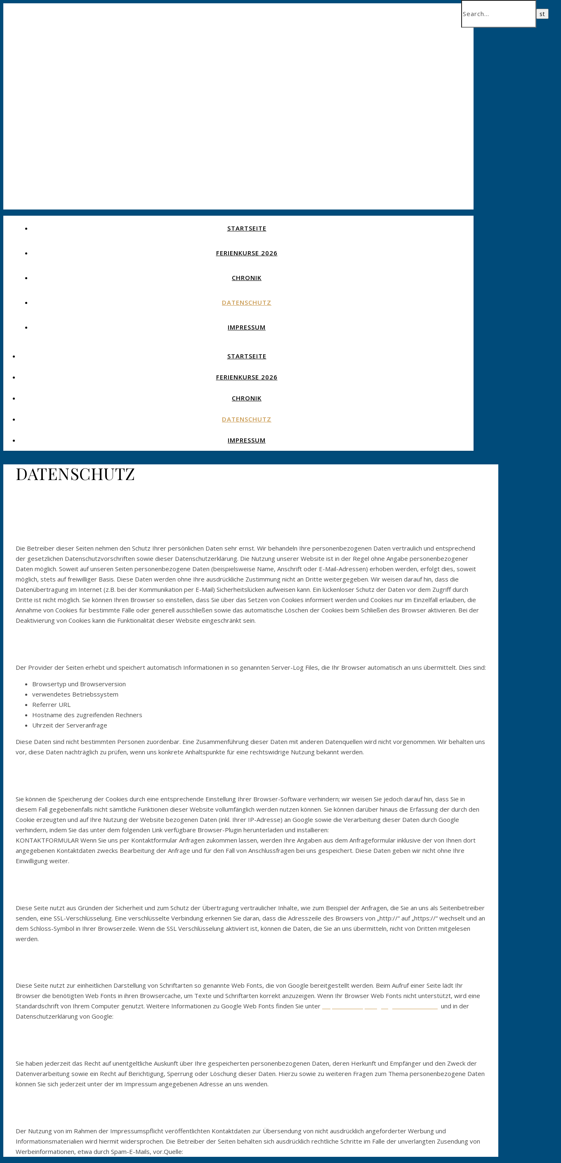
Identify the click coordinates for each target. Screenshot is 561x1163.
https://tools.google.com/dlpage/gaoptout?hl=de (400, 830)
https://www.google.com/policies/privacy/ (174, 1016)
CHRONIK (247, 277)
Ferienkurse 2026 (247, 253)
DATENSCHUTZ (246, 302)
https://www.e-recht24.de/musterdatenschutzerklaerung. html (274, 1151)
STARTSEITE (246, 228)
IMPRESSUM (247, 327)
